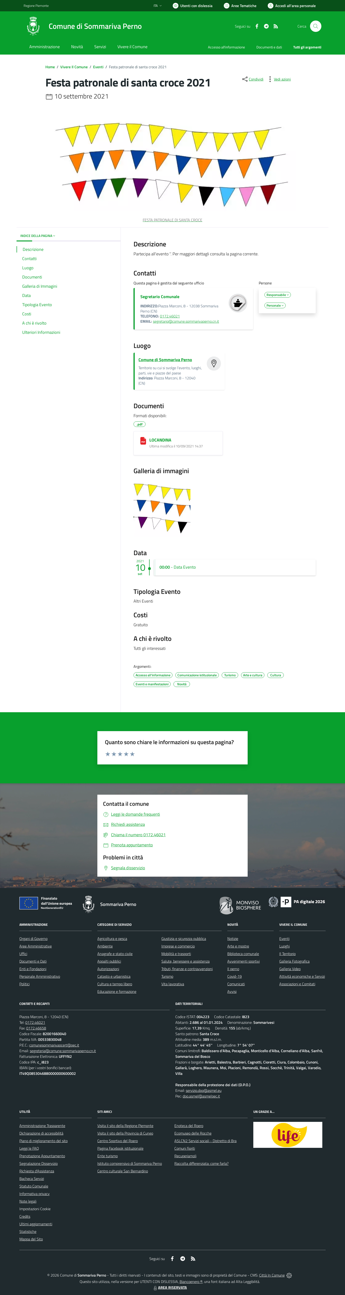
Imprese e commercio (178, 946)
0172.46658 (36, 1028)
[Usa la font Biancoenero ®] (192, 5)
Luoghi (284, 946)
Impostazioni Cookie (35, 1209)
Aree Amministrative (35, 946)
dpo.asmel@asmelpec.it (201, 1096)
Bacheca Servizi (31, 1178)
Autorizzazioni (108, 969)
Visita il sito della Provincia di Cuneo (125, 1133)
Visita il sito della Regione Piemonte (125, 1125)
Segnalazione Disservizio (38, 1163)
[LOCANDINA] (143, 441)
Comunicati (236, 984)
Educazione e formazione (116, 991)
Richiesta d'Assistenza (36, 1171)
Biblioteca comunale (243, 953)
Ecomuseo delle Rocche (192, 1133)
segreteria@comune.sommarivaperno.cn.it (63, 1051)
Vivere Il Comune (74, 67)
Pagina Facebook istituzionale (120, 1148)
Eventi (98, 67)
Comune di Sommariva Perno (165, 359)
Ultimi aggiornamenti (35, 1224)
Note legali (27, 1201)
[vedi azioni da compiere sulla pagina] (278, 79)
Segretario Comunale (159, 296)
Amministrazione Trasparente (42, 1125)
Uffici (23, 953)
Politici (24, 984)
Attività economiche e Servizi (302, 976)
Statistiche (27, 1231)
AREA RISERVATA (169, 1287)
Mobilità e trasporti (176, 953)
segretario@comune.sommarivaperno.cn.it (186, 321)
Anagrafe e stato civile (115, 953)
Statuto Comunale (33, 1186)
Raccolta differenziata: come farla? (201, 1163)
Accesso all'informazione (226, 47)
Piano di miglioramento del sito (43, 1141)
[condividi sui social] (252, 79)
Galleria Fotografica (294, 961)
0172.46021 (170, 316)
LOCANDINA (160, 440)
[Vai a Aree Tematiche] (240, 5)
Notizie (232, 938)
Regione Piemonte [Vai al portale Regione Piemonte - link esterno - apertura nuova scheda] (36, 5)
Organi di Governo (33, 938)
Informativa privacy (34, 1193)
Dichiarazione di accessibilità (41, 1133)
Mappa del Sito (31, 1239)
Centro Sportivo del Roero (117, 1141)
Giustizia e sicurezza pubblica (183, 938)
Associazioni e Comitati (297, 984)
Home (50, 67)
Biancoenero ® (191, 1281)
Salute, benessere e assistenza (185, 961)
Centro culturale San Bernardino (122, 1171)
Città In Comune (272, 1275)
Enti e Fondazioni (32, 969)
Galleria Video (290, 969)
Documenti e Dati (33, 961)
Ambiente (105, 946)
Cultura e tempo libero (114, 984)
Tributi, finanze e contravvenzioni (187, 969)
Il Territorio (287, 953)
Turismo (167, 976)
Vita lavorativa (172, 984)
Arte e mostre (238, 946)
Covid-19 (234, 976)
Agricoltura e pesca (112, 938)
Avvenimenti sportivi (243, 961)
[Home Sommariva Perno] (83, 26)
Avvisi (232, 991)
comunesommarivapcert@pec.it (54, 1045)
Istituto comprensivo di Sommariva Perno (129, 1163)
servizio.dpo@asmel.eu (203, 1090)
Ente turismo (107, 1156)
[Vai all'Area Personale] (291, 5)
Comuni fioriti (184, 1148)
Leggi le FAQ (29, 1148)
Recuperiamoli (185, 1156)
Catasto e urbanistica (113, 976)
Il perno (233, 969)
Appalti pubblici (109, 961)
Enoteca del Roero (188, 1125)
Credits (24, 1216)
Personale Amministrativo (39, 976)
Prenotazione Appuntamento (42, 1156)
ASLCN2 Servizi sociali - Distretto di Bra (205, 1141)
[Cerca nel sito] (315, 26)
